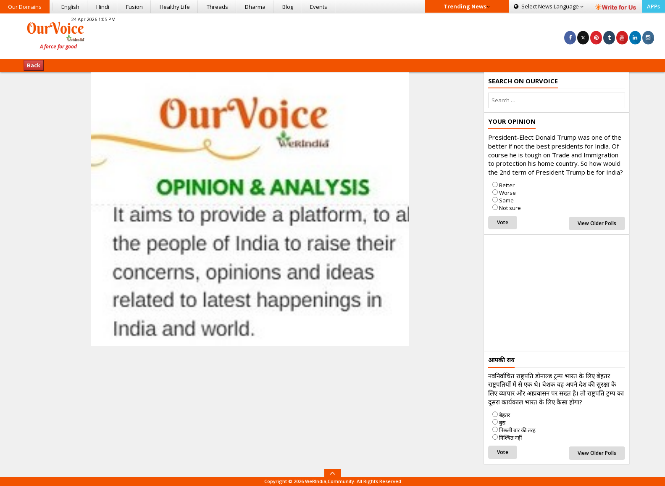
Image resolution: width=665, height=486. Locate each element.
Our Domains (25, 7)
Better (507, 185)
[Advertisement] (332, 35)
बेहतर (504, 415)
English (70, 7)
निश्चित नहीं (510, 437)
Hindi (102, 7)
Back (33, 65)
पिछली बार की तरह (517, 430)
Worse (507, 193)
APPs (653, 6)
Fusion (134, 7)
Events (318, 7)
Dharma (255, 7)
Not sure (510, 208)
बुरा (502, 422)
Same (506, 200)
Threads (217, 7)
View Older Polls (597, 223)
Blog (287, 7)
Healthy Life (175, 7)
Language (549, 6)
